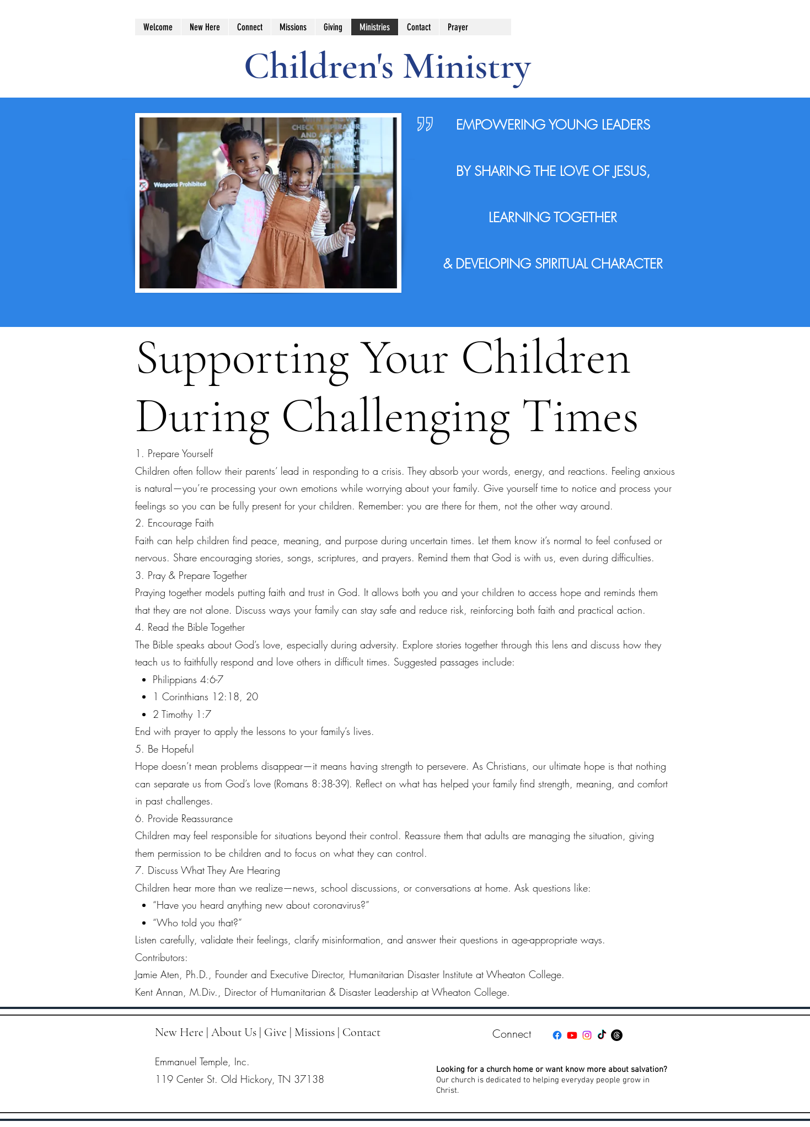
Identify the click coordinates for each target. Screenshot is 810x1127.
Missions (314, 1032)
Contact (361, 1032)
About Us (233, 1032)
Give (275, 1032)
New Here (179, 1032)
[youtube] (572, 1035)
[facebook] (557, 1035)
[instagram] (587, 1035)
